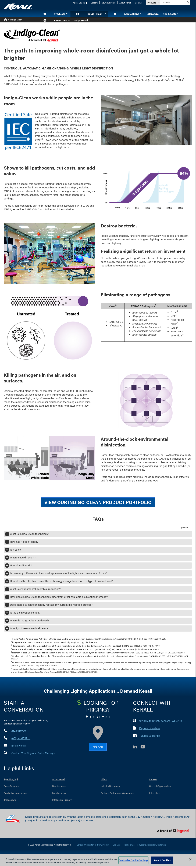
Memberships (59, 793)
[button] (45, 14)
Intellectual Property (62, 799)
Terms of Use (130, 845)
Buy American (59, 786)
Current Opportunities (160, 786)
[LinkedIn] (136, 747)
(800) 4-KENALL (20, 738)
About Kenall (125, 2)
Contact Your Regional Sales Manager (33, 753)
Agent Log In (79, 2)
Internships (154, 793)
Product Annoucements (15, 793)
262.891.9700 (18, 730)
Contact (138, 2)
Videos (104, 779)
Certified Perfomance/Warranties (117, 793)
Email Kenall (18, 745)
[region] (98, 860)
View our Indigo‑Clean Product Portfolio (98, 502)
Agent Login (10, 779)
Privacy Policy (103, 845)
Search (98, 747)
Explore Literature (149, 728)
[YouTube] (144, 747)
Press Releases (11, 786)
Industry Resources (110, 786)
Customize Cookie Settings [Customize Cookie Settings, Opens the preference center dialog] (133, 860)
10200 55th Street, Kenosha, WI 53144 (160, 721)
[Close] (190, 859)
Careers (94, 2)
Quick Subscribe (150, 735)
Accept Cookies (162, 860)
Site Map (116, 845)
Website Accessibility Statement (152, 845)
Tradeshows (10, 799)
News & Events (108, 2)
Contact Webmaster (85, 845)
